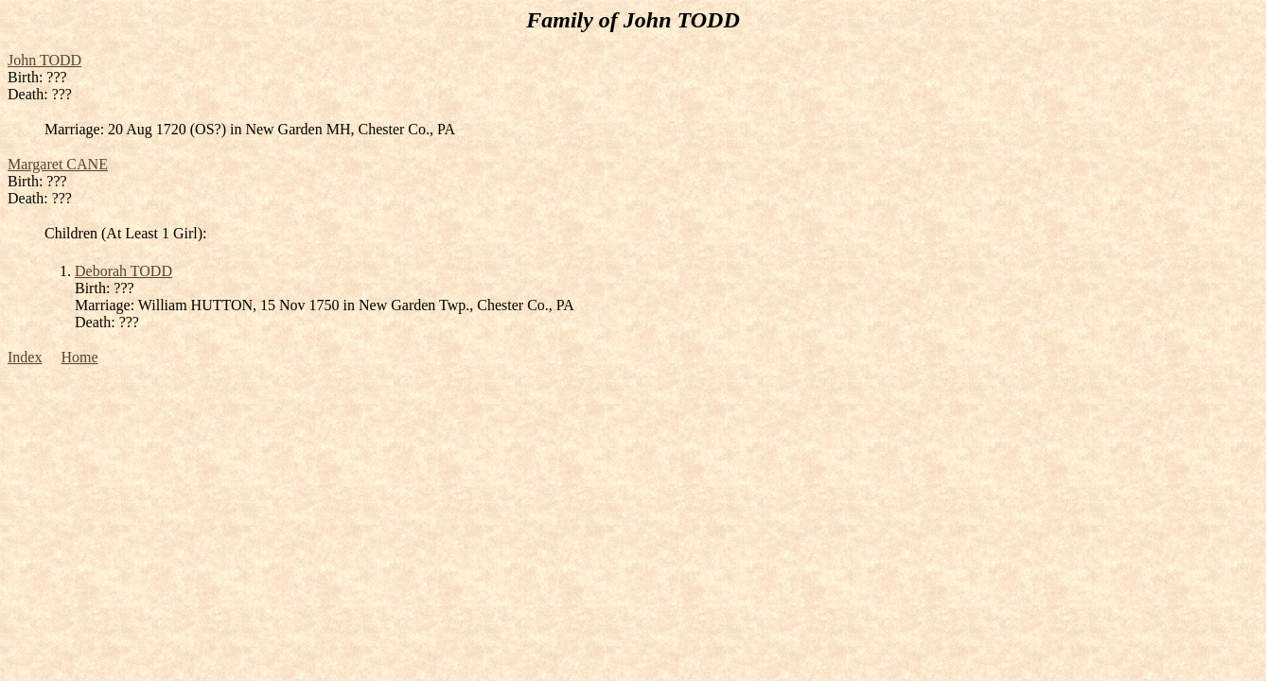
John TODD (44, 60)
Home (79, 357)
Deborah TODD (123, 271)
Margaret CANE (58, 164)
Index (25, 357)
